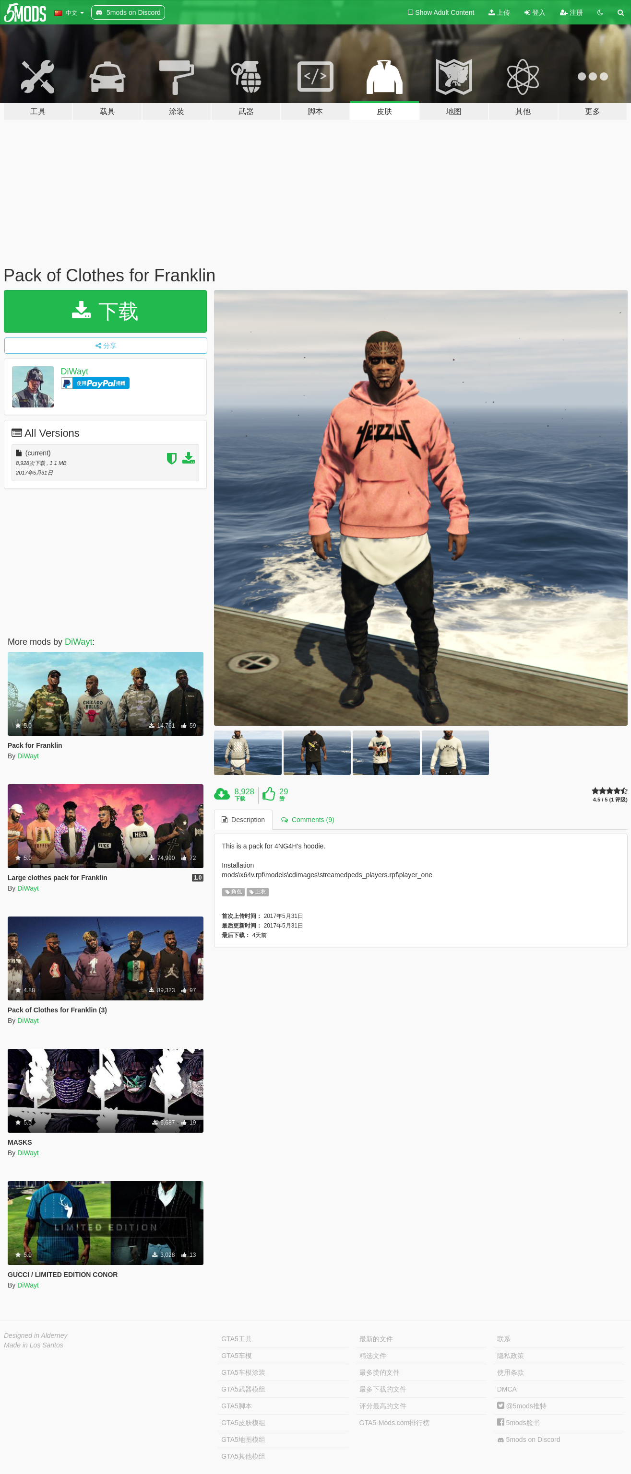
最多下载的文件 (382, 1389)
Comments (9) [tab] (307, 820)
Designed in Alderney (36, 1335)
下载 (105, 311)
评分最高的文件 (382, 1406)
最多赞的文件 (379, 1372)
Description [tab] (243, 820)
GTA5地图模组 (243, 1439)
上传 (499, 12)
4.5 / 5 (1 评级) (610, 799)
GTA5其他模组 (243, 1456)
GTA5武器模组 (243, 1389)
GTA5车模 (236, 1355)
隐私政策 (510, 1355)
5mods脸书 (518, 1422)
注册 (571, 12)
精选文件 (372, 1355)
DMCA (507, 1389)
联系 (504, 1339)
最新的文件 (376, 1339)
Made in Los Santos (33, 1345)
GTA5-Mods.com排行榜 (394, 1423)
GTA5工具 (236, 1339)
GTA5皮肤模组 (243, 1423)
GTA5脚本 (236, 1406)
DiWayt (74, 371)
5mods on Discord (528, 1440)
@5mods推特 (522, 1406)
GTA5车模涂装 (243, 1372)
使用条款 (510, 1372)
